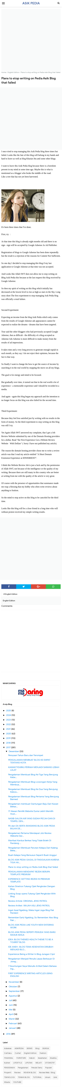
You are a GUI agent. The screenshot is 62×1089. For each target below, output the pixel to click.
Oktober (13, 986)
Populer (48, 1067)
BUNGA (46, 1048)
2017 (8, 747)
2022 (8, 724)
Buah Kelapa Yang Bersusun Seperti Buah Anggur (32, 855)
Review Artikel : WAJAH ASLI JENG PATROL (29, 905)
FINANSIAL (8, 1058)
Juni (11, 1005)
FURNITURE (21, 1058)
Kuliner (7, 1063)
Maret (12, 1019)
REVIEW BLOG (30, 1072)
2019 (8, 738)
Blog (37, 1048)
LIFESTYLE (17, 1063)
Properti (7, 1072)
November (14, 982)
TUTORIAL (37, 1077)
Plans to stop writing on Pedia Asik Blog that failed (33, 867)
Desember (14, 751)
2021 (8, 729)
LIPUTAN (28, 1063)
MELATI (39, 1063)
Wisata (7, 1082)
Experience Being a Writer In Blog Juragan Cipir (31, 954)
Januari (13, 1028)
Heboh (32, 1058)
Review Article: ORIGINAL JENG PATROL (27, 901)
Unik (55, 1077)
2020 (9, 733)
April (11, 1014)
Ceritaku (8, 1053)
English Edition (30, 1053)
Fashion (43, 1053)
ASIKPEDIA (19, 1048)
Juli (11, 1000)
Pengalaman (23, 1067)
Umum (47, 1077)
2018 (8, 743)
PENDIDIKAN (9, 1067)
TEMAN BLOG (24, 1077)
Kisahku (53, 1058)
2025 (8, 710)
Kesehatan (42, 1058)
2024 (8, 715)
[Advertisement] (31, 40)
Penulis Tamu (36, 1067)
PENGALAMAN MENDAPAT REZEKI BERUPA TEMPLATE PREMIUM (29, 873)
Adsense (7, 1048)
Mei (11, 1009)
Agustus (13, 995)
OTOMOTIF (50, 1063)
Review (17, 1072)
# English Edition (10, 594)
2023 (8, 719)
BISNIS (29, 1048)
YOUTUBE (17, 1082)
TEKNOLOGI (9, 1077)
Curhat (18, 1053)
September (14, 991)
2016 (8, 1034)
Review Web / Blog (47, 1072)
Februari (13, 1023)
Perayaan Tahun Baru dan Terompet (25, 755)
